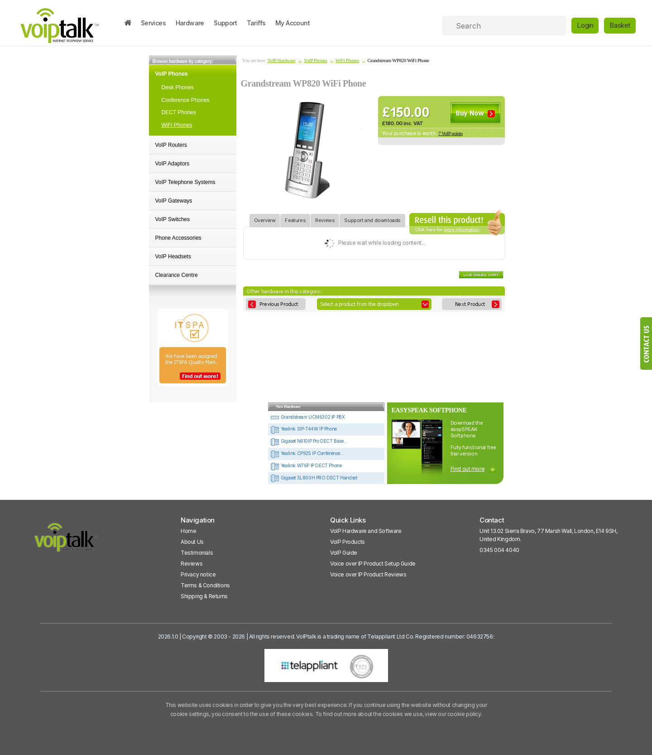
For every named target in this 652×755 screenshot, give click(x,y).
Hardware (190, 23)
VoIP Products (347, 541)
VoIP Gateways (173, 201)
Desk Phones (178, 87)
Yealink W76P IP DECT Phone (305, 465)
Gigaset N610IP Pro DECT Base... (308, 441)
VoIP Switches (172, 219)
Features (295, 218)
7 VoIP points (450, 133)
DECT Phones (179, 112)
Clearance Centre (176, 275)
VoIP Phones (171, 74)
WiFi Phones (177, 125)
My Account (292, 23)
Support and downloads (372, 218)
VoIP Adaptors (172, 163)
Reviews (325, 218)
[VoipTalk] (66, 541)
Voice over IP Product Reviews (368, 574)
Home (188, 531)
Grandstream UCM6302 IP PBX (307, 417)
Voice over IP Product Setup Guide (373, 563)
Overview (264, 218)
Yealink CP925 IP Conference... (307, 453)
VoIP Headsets (173, 256)
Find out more (468, 468)
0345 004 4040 (499, 550)
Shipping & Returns (204, 596)
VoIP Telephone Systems (185, 182)
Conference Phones (186, 100)
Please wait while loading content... (373, 243)
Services (153, 23)
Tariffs (256, 23)
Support (225, 23)
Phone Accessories (178, 238)
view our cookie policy (452, 714)
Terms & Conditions (205, 585)
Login (585, 25)
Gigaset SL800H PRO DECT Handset (313, 477)
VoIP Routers (171, 145)
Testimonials (197, 552)
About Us (192, 541)
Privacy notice (198, 574)
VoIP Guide (343, 552)
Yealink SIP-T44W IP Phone (303, 428)
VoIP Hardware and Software (366, 531)
